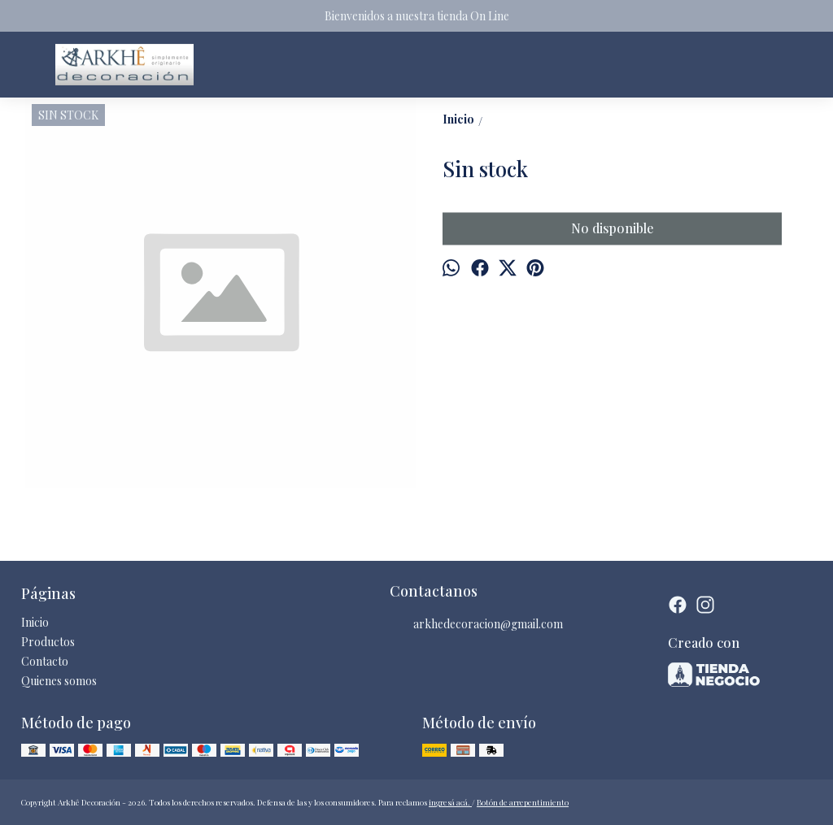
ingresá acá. (450, 802)
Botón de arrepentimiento (523, 802)
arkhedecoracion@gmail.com (476, 624)
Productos (48, 641)
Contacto (44, 661)
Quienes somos (59, 680)
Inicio (35, 622)
